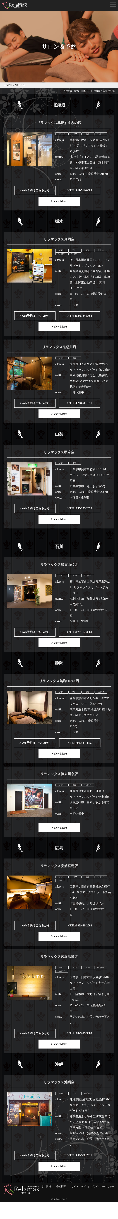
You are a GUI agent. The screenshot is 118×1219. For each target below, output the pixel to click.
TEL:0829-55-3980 (80, 1047)
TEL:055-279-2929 (80, 514)
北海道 (68, 91)
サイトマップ (78, 1203)
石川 (90, 91)
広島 (104, 91)
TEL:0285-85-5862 (80, 319)
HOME (8, 85)
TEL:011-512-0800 (80, 191)
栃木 (76, 91)
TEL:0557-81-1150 (81, 752)
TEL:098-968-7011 (80, 1171)
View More (60, 202)
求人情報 (46, 1203)
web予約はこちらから (36, 191)
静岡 (97, 91)
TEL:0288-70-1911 (80, 407)
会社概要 (61, 1203)
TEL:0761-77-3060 (80, 640)
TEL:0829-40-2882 (80, 938)
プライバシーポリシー (102, 1203)
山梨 (83, 91)
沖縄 (112, 91)
